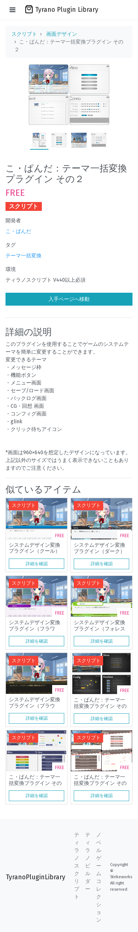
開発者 (13, 221)
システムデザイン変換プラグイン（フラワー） (34, 626)
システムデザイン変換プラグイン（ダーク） (99, 548)
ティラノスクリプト (76, 866)
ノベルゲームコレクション (98, 877)
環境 (11, 269)
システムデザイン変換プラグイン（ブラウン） (34, 703)
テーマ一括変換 (23, 256)
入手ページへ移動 (69, 299)
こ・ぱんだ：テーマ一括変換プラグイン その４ (100, 780)
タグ (11, 245)
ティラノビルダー (87, 862)
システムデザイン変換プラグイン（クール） (34, 548)
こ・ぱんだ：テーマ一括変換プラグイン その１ (100, 703)
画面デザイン (61, 34)
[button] (115, 503)
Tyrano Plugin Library (61, 9)
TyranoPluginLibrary (35, 877)
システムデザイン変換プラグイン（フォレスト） (99, 626)
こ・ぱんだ (18, 231)
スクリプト (24, 34)
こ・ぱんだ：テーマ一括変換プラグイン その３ (35, 780)
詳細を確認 (37, 563)
